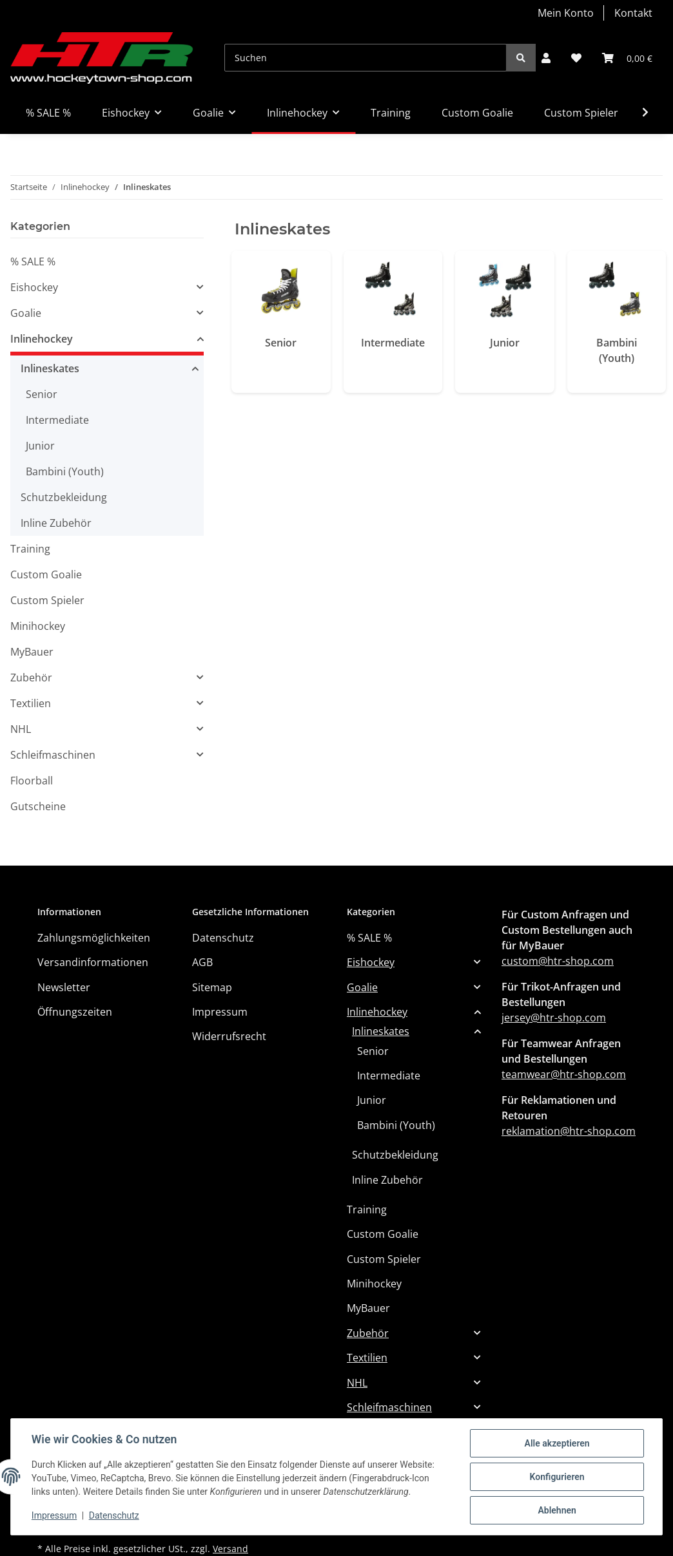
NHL (20, 729)
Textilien (30, 703)
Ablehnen (557, 1510)
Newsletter (63, 987)
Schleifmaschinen (52, 755)
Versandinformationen (92, 962)
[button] (546, 58)
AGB (202, 962)
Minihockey (37, 626)
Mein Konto (566, 13)
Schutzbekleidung (64, 497)
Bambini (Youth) (616, 350)
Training (30, 549)
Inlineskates (50, 368)
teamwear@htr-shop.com (564, 1074)
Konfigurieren (556, 1477)
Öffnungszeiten (74, 1012)
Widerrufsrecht (229, 1036)
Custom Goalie (46, 574)
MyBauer (32, 652)
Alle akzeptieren (556, 1443)
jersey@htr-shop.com (554, 1017)
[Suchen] (365, 57)
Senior (281, 343)
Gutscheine (38, 806)
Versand (230, 1548)
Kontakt (633, 13)
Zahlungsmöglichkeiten (93, 938)
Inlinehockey (41, 339)
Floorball (31, 780)
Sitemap (212, 987)
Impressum (220, 1012)
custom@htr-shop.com (558, 961)
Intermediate (393, 343)
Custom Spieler (47, 600)
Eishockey (34, 287)
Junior (505, 343)
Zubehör (31, 677)
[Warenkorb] (627, 58)
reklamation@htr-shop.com (569, 1131)
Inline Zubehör (56, 523)
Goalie (25, 313)
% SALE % (32, 261)
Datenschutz (223, 938)
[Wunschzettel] (576, 58)
